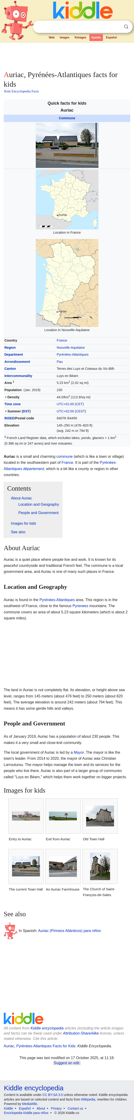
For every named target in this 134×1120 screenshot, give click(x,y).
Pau (60, 362)
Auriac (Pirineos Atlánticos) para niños (69, 931)
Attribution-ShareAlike (81, 1033)
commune (64, 456)
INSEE (9, 418)
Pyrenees (80, 606)
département (33, 469)
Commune (67, 118)
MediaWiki (29, 1104)
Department (13, 354)
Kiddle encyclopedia (47, 1028)
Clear (117, 27)
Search (126, 27)
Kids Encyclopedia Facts (21, 91)
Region (10, 347)
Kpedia (96, 37)
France (62, 340)
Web (52, 37)
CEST (80, 411)
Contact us (75, 1108)
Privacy (56, 1108)
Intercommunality (18, 376)
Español (111, 37)
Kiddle (8, 1108)
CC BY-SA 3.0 (52, 1095)
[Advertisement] (67, 55)
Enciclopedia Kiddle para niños (26, 1113)
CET (79, 404)
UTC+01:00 (65, 404)
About (41, 1108)
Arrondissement (17, 362)
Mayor (79, 752)
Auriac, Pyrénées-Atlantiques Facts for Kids (39, 1046)
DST (26, 411)
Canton (10, 368)
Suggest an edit (66, 1063)
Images (64, 37)
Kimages (80, 37)
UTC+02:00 (65, 411)
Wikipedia (88, 1099)
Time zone (12, 404)
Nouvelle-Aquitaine (71, 347)
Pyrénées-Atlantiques (72, 354)
